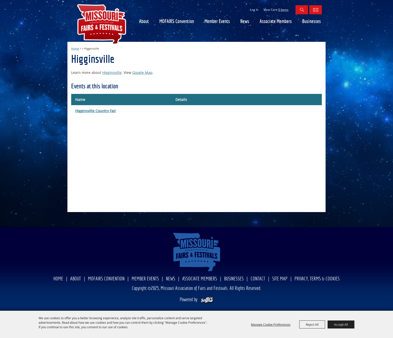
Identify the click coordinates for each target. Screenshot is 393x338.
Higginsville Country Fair (95, 110)
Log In (254, 10)
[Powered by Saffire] (207, 299)
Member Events (217, 21)
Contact (258, 279)
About (144, 21)
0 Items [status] (283, 10)
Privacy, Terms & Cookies (317, 279)
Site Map (279, 279)
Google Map (142, 72)
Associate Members (276, 21)
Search (302, 9)
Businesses (311, 21)
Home (75, 48)
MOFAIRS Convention (176, 21)
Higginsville (112, 72)
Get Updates (315, 9)
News (244, 21)
